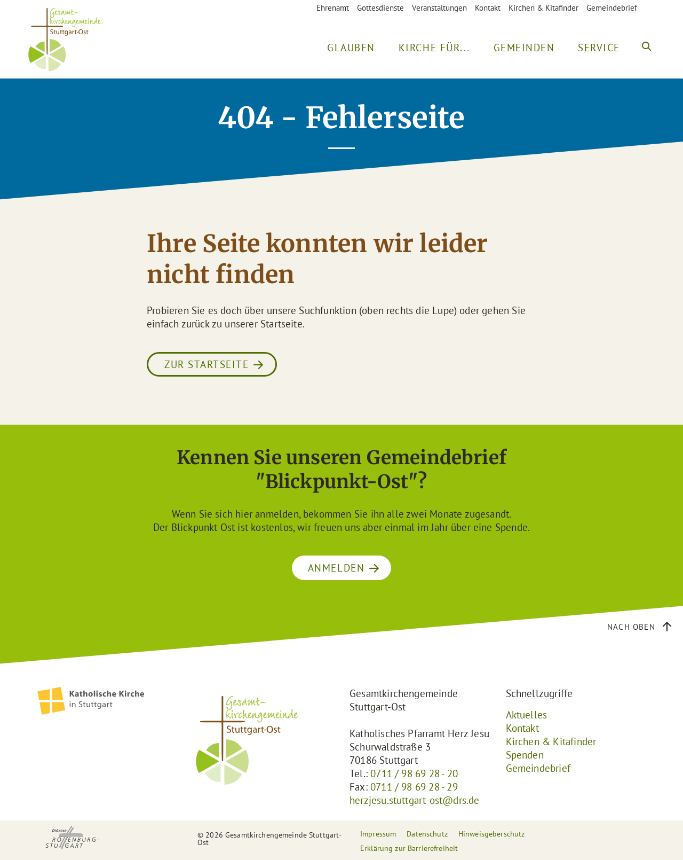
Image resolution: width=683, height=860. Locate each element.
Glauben (351, 47)
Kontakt (488, 8)
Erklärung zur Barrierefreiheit (409, 848)
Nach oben (631, 627)
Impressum (378, 834)
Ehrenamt (332, 8)
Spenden (525, 754)
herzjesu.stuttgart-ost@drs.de (415, 800)
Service (599, 47)
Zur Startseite (206, 364)
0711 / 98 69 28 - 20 (414, 773)
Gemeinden (524, 47)
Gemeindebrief (611, 8)
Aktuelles (526, 714)
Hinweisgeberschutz (491, 834)
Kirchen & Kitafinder (543, 8)
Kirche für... (434, 47)
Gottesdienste (380, 8)
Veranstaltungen (439, 8)
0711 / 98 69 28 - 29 (414, 786)
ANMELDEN (336, 567)
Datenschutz (427, 834)
